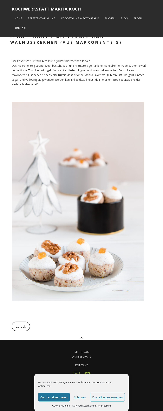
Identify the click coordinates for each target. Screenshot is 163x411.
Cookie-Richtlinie (61, 405)
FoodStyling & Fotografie (80, 18)
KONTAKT (81, 365)
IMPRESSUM (81, 352)
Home (18, 18)
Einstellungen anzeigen (107, 397)
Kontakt (21, 28)
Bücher (110, 18)
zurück (21, 326)
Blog (124, 18)
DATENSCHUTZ (82, 356)
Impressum (104, 405)
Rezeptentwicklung (41, 18)
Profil (138, 18)
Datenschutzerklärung (84, 405)
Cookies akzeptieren (54, 397)
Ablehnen (80, 397)
